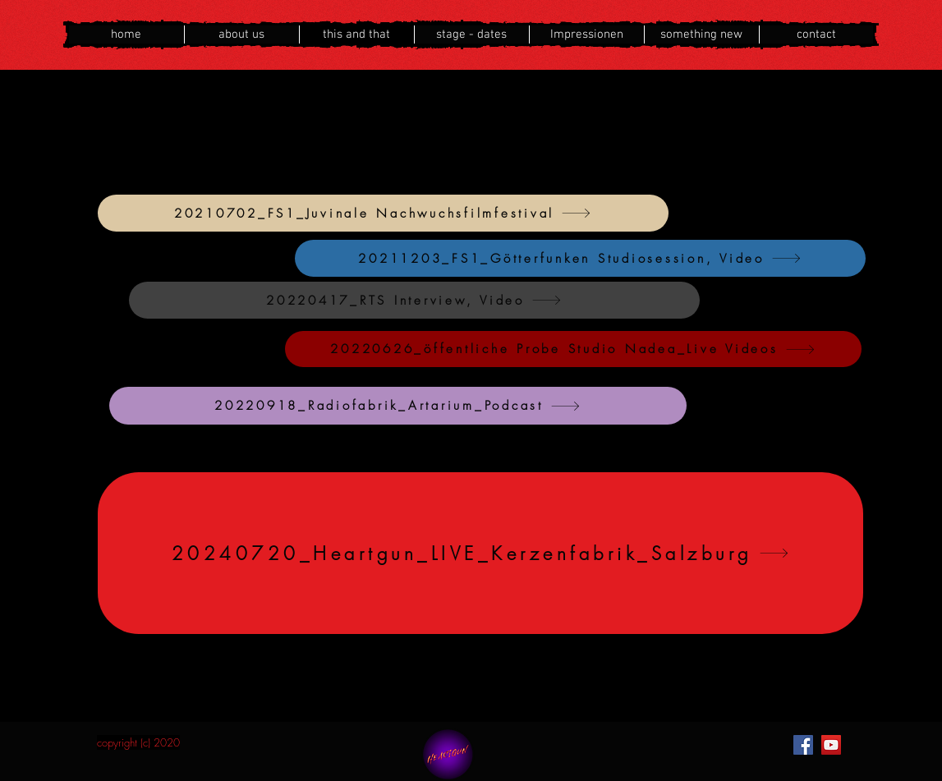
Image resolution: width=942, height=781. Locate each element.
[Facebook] (803, 745)
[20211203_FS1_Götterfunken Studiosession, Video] (580, 258)
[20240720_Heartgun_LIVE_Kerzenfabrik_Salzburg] (480, 553)
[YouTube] (831, 745)
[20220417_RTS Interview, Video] (414, 300)
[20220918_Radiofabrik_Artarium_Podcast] (398, 406)
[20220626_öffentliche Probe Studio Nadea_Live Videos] (573, 349)
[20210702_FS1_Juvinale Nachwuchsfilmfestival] (383, 213)
